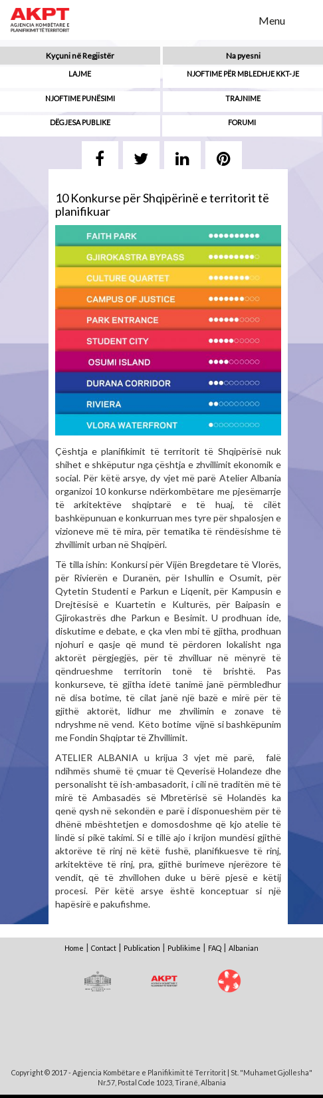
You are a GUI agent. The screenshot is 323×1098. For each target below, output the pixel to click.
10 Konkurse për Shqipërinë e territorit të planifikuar (162, 204)
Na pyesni (243, 56)
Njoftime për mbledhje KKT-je (243, 73)
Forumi (242, 122)
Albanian (244, 948)
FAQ (214, 948)
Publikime (184, 948)
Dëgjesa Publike (80, 122)
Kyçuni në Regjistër (80, 56)
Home (74, 948)
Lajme (79, 73)
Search (240, 19)
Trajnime (243, 98)
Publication (142, 948)
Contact (103, 948)
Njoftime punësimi (80, 98)
